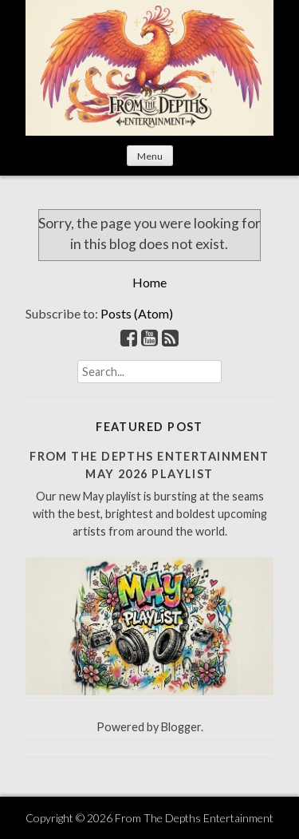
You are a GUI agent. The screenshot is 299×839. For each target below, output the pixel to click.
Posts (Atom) (136, 313)
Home (149, 282)
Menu (150, 156)
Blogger (181, 727)
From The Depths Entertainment (194, 818)
